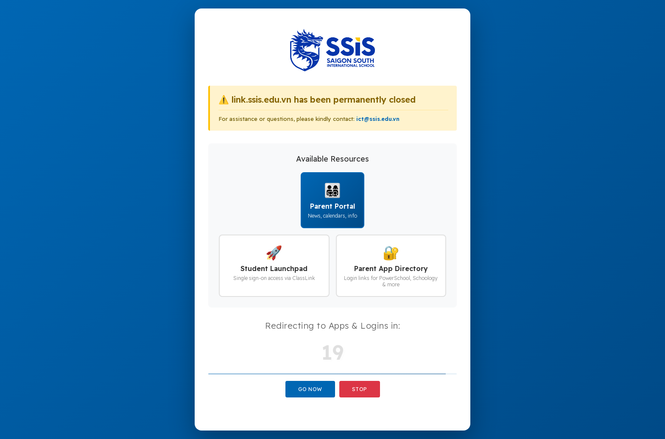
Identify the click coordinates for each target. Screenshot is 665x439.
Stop (359, 389)
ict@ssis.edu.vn (378, 118)
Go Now (310, 389)
